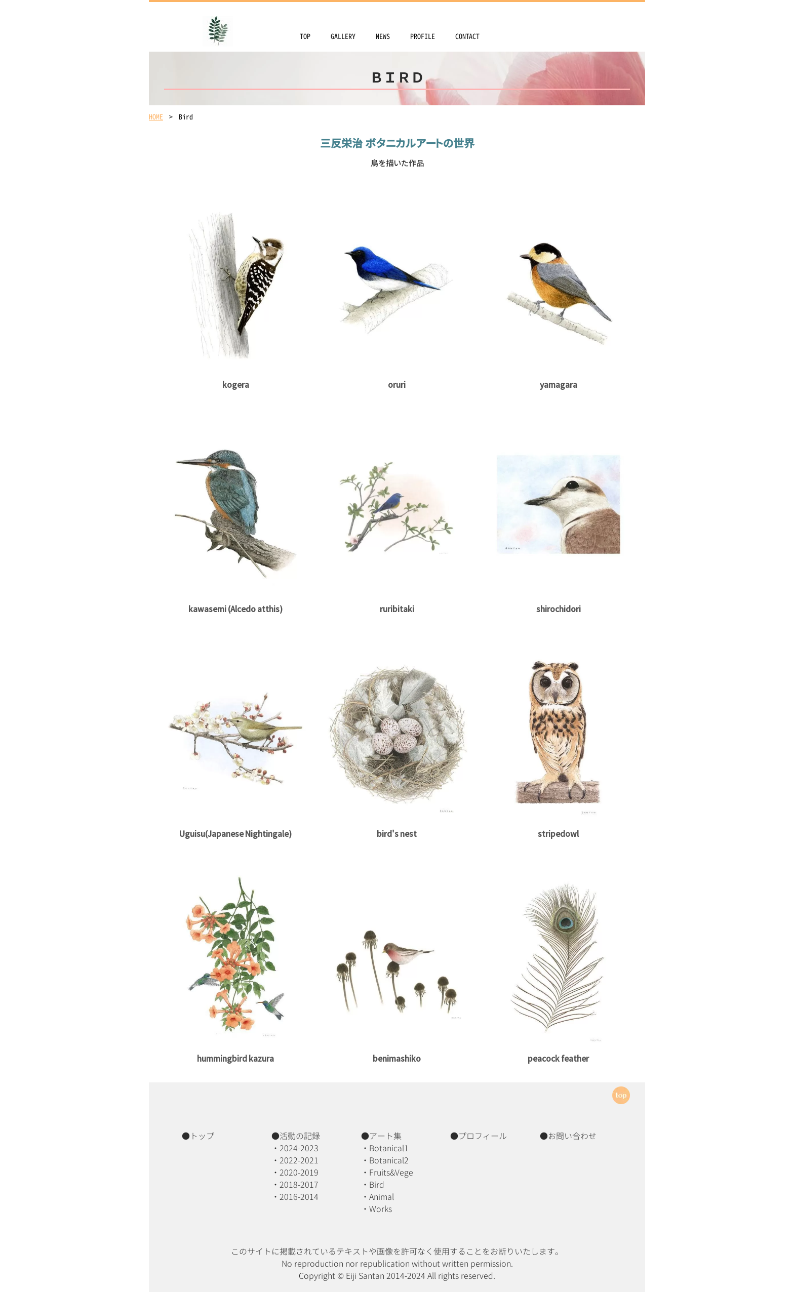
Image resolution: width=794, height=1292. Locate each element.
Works (380, 1209)
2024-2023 (299, 1148)
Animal (381, 1196)
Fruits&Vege (391, 1172)
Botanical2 (389, 1160)
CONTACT (467, 36)
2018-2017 (299, 1184)
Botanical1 (389, 1148)
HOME (156, 117)
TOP (305, 36)
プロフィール (482, 1136)
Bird (376, 1184)
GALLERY (343, 36)
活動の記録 (300, 1136)
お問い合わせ (572, 1136)
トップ (202, 1136)
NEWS (383, 36)
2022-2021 (299, 1160)
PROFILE (422, 36)
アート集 (385, 1136)
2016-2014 (299, 1196)
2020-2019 (299, 1172)
